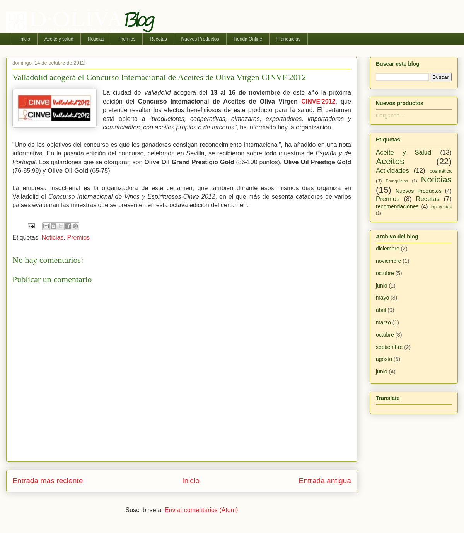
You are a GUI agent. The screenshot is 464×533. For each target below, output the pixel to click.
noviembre (388, 261)
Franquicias (288, 39)
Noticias (96, 39)
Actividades (392, 170)
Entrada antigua (325, 481)
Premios (126, 39)
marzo (383, 322)
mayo (382, 298)
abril (381, 310)
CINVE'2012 (318, 101)
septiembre (389, 347)
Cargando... (390, 115)
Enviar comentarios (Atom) (201, 510)
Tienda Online (248, 39)
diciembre (387, 248)
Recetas (158, 39)
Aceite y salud (58, 39)
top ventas (441, 206)
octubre (385, 273)
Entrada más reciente (47, 481)
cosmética (441, 171)
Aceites (390, 161)
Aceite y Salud (403, 152)
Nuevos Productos (200, 39)
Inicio (24, 39)
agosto (384, 359)
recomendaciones (397, 206)
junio (381, 286)
